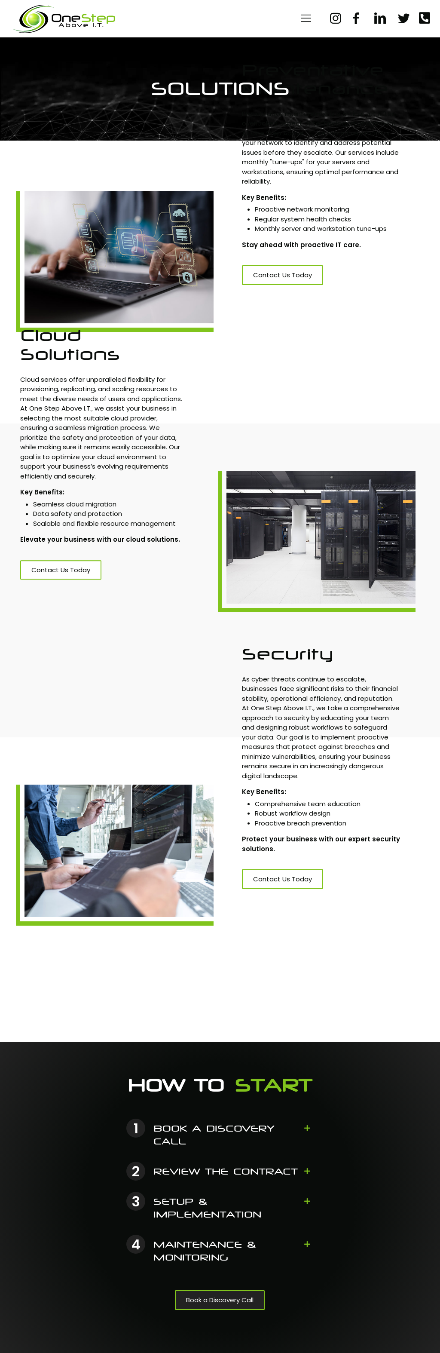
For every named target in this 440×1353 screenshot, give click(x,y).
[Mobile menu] (306, 18)
